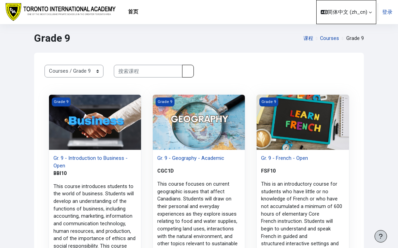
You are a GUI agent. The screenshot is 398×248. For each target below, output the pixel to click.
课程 (307, 38)
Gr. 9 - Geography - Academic (190, 158)
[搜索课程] (148, 71)
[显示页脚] (381, 236)
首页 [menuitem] (133, 12)
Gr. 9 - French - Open (284, 158)
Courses (329, 38)
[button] (346, 12)
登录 (387, 12)
